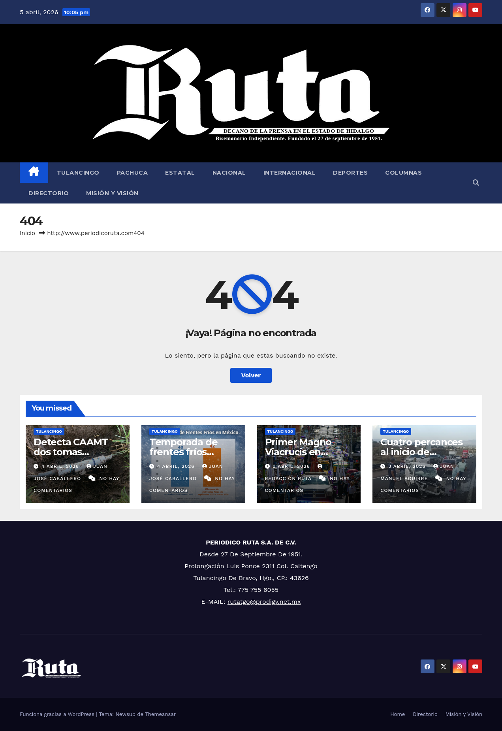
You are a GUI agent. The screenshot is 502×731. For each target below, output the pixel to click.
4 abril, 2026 (61, 466)
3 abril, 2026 (292, 466)
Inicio (27, 233)
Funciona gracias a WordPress (58, 714)
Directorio (48, 193)
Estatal (180, 172)
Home (397, 714)
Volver (251, 375)
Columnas (403, 172)
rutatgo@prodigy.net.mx (264, 601)
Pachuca (132, 172)
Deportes (350, 172)
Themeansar (160, 714)
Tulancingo (78, 172)
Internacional (289, 172)
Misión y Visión (112, 193)
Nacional (229, 172)
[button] (476, 183)
